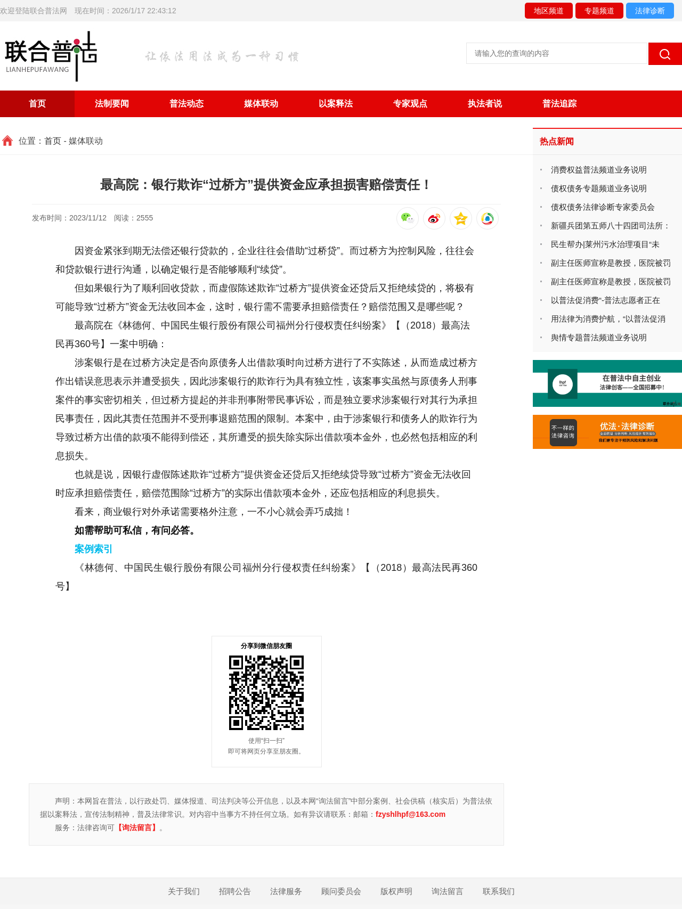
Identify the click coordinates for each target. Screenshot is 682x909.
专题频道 (599, 10)
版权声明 (396, 891)
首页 (37, 103)
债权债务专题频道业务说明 (599, 188)
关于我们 (184, 891)
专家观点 (410, 103)
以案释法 (336, 103)
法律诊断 (650, 10)
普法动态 (186, 103)
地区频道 (549, 10)
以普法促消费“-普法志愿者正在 (605, 300)
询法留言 (448, 891)
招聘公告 (235, 891)
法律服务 (286, 891)
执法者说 (485, 103)
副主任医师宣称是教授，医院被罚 (611, 262)
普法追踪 (559, 103)
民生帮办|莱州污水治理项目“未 (605, 244)
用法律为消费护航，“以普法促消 (608, 318)
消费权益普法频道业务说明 (599, 169)
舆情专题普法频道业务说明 (599, 337)
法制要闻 (112, 103)
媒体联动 (261, 103)
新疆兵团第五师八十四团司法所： (611, 225)
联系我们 (499, 891)
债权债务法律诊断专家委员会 (603, 206)
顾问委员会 (341, 891)
